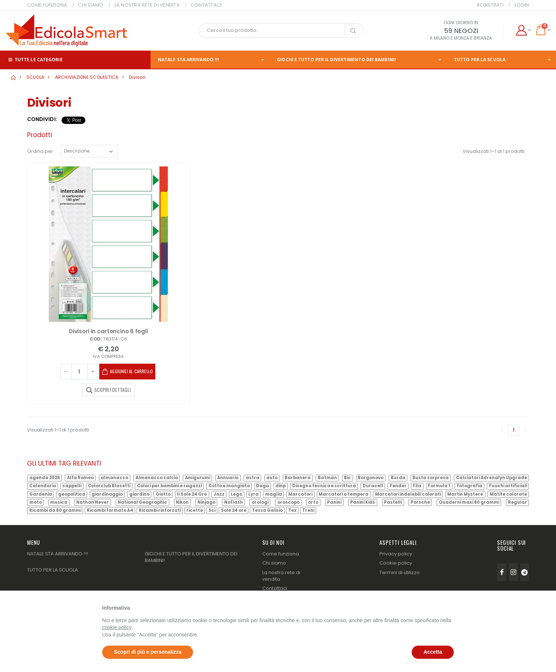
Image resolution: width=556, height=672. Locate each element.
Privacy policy (395, 553)
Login (522, 4)
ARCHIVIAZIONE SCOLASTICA (87, 77)
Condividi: (42, 119)
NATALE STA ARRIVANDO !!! (188, 59)
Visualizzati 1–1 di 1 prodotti (494, 151)
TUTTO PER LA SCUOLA (52, 569)
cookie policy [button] (116, 627)
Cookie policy (395, 562)
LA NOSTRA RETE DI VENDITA (147, 4)
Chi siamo (274, 562)
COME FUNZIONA (47, 4)
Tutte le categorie (35, 59)
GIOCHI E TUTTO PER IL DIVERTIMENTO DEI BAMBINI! (336, 59)
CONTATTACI (206, 4)
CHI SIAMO (90, 4)
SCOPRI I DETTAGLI (108, 389)
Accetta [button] (432, 652)
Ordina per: (40, 151)
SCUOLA (35, 77)
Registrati (490, 4)
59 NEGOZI (461, 30)
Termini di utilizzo (399, 572)
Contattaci (274, 588)
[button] (523, 30)
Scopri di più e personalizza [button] (147, 652)
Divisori (137, 77)
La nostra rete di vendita (281, 576)
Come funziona (280, 553)
